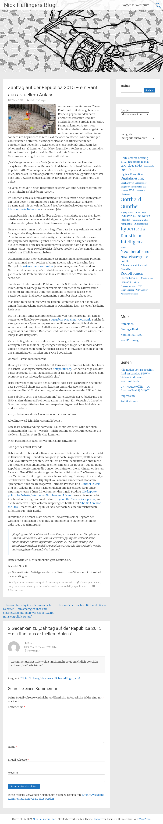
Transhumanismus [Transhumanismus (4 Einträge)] (128, 286)
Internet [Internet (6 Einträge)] (125, 219)
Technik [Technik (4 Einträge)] (135, 282)
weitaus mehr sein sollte (38, 266)
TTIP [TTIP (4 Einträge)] (140, 286)
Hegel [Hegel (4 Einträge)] (144, 212)
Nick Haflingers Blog (29, 5)
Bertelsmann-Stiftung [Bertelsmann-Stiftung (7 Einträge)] (134, 158)
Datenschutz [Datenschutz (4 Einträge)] (149, 166)
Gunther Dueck (90, 483)
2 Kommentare (16, 590)
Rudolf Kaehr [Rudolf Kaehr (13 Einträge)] (132, 273)
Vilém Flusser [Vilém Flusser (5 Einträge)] (127, 290)
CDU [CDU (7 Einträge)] (123, 165)
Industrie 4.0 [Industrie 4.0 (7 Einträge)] (128, 215)
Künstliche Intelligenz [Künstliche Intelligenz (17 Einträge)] (132, 238)
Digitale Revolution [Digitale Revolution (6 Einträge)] (132, 174)
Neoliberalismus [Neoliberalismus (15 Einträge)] (136, 251)
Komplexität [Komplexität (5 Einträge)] (126, 223)
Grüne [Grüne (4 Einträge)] (137, 212)
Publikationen (129, 401)
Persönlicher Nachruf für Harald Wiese (84, 605)
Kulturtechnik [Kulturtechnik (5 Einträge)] (141, 223)
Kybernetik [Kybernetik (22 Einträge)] (133, 229)
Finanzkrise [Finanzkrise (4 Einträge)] (140, 191)
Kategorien (127, 134)
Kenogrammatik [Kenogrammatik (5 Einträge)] (140, 220)
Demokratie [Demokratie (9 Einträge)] (129, 170)
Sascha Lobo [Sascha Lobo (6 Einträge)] (128, 278)
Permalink (33, 650)
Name (13, 746)
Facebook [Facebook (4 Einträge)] (124, 191)
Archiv (125, 110)
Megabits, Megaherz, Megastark (71, 319)
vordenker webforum (136, 5)
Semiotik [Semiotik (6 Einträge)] (126, 282)
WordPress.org (130, 340)
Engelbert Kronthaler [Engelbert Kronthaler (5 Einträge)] (131, 186)
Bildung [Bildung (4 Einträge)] (124, 162)
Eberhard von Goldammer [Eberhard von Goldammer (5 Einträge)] (133, 183)
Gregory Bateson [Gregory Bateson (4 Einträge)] (127, 212)
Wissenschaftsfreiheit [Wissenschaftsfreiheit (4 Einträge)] (129, 294)
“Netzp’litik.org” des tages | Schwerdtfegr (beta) (50, 678)
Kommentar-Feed (131, 334)
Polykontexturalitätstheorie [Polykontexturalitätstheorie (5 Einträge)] (134, 265)
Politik (68, 582)
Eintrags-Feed (129, 329)
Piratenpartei (56, 582)
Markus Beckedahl (61, 586)
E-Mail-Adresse (18, 759)
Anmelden (127, 323)
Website (13, 772)
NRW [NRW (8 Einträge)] (124, 257)
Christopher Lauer (90, 582)
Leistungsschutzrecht (38, 586)
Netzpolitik (41, 582)
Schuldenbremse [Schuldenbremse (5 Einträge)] (144, 278)
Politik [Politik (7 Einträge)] (125, 261)
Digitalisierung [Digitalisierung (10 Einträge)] (132, 178)
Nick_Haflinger (38, 100)
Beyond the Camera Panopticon (75, 499)
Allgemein (18, 582)
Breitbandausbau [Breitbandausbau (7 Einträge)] (138, 161)
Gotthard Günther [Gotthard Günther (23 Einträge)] (131, 203)
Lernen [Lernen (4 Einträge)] (123, 247)
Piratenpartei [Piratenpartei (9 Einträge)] (139, 257)
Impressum (128, 395)
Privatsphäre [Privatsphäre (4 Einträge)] (126, 269)
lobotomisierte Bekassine (24, 209)
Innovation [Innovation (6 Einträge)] (144, 215)
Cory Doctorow (16, 586)
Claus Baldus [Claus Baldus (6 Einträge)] (135, 165)
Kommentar (16, 707)
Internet (29, 582)
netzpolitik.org (62, 368)
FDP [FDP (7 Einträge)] (131, 190)
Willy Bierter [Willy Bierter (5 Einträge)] (141, 290)
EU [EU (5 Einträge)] (144, 186)
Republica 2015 (80, 586)
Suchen (125, 85)
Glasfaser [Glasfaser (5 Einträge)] (125, 194)
